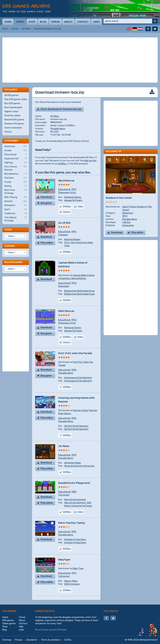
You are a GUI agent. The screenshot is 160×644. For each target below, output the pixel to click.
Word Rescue (66, 180)
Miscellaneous (15, 173)
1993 (73, 573)
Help (21, 626)
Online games (9, 623)
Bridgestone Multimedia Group (79, 291)
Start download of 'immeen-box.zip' (61, 109)
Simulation (15, 205)
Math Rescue (66, 310)
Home (8, 21)
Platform (15, 178)
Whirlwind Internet (148, 640)
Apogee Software (73, 200)
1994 (73, 283)
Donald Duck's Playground (74, 482)
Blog (43, 21)
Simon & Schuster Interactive (79, 466)
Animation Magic (72, 462)
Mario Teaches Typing (71, 522)
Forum (55, 21)
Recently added (12, 115)
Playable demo (57, 128)
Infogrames (128, 225)
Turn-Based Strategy (15, 219)
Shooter (15, 201)
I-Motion (126, 222)
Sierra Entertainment (75, 499)
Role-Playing (15, 197)
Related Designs (72, 239)
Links (96, 21)
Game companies (13, 127)
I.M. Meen (26, 28)
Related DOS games (14, 119)
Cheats (8, 131)
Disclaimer (32, 640)
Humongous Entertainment (78, 377)
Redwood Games (72, 197)
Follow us (111, 611)
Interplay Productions (75, 539)
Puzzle (15, 182)
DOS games (9, 611)
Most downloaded (13, 107)
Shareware (63, 192)
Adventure (127, 213)
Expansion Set (15, 158)
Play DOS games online (15, 99)
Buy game (46, 203)
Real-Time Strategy (15, 192)
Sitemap (6, 640)
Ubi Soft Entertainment (76, 426)
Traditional (15, 213)
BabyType (64, 559)
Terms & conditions (50, 640)
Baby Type (78, 568)
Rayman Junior (80, 410)
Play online (47, 242)
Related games (13, 262)
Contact (82, 21)
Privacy (19, 640)
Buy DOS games (12, 103)
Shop (32, 21)
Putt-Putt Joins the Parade (75, 353)
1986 (73, 491)
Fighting (15, 162)
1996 (73, 231)
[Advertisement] (80, 60)
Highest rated (11, 111)
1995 (73, 455)
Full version (64, 495)
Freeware (63, 234)
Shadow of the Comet (119, 197)
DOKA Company (72, 584)
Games (20, 21)
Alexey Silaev (71, 581)
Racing (15, 186)
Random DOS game (14, 123)
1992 (73, 189)
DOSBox (62, 163)
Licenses (9, 245)
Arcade (15, 150)
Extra (73, 192)
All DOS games (11, 95)
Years (8, 229)
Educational (64, 189)
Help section (90, 160)
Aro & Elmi (64, 222)
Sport (15, 209)
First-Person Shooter (15, 168)
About (68, 21)
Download (46, 197)
